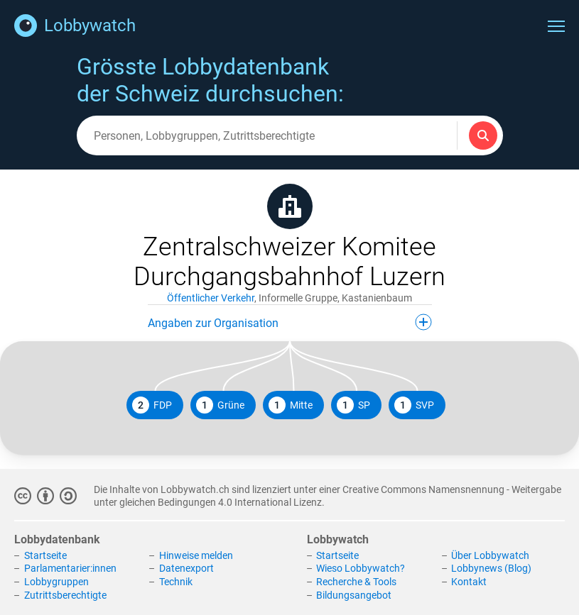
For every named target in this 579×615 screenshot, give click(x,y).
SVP (414, 405)
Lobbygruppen (56, 581)
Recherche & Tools (356, 581)
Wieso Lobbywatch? (360, 568)
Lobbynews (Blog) (491, 568)
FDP (152, 405)
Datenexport (186, 568)
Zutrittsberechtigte (65, 595)
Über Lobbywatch (490, 555)
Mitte (291, 405)
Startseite (45, 555)
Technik (176, 581)
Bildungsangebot (353, 595)
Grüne (220, 405)
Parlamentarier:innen (70, 568)
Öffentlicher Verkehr (210, 298)
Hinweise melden (196, 555)
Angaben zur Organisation (290, 322)
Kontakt (469, 581)
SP (353, 405)
